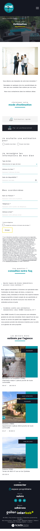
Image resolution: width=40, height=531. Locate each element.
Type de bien (6, 161)
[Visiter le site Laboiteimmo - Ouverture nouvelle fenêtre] (20, 461)
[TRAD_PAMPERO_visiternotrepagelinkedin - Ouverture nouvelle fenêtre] (24, 435)
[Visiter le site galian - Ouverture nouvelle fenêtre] (11, 447)
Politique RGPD (21, 457)
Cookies (29, 457)
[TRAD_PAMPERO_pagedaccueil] (9, 12)
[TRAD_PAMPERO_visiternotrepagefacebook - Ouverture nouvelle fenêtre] (15, 435)
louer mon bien (24, 144)
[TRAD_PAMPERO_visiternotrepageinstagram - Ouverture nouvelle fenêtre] (20, 435)
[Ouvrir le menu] (37, 8)
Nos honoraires (7, 455)
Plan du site (16, 455)
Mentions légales (27, 455)
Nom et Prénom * (8, 195)
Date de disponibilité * (9, 177)
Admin (36, 455)
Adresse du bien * (8, 169)
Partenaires (11, 457)
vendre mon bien (10, 144)
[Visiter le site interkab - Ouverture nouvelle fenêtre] (25, 447)
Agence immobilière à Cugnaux (10, 18)
